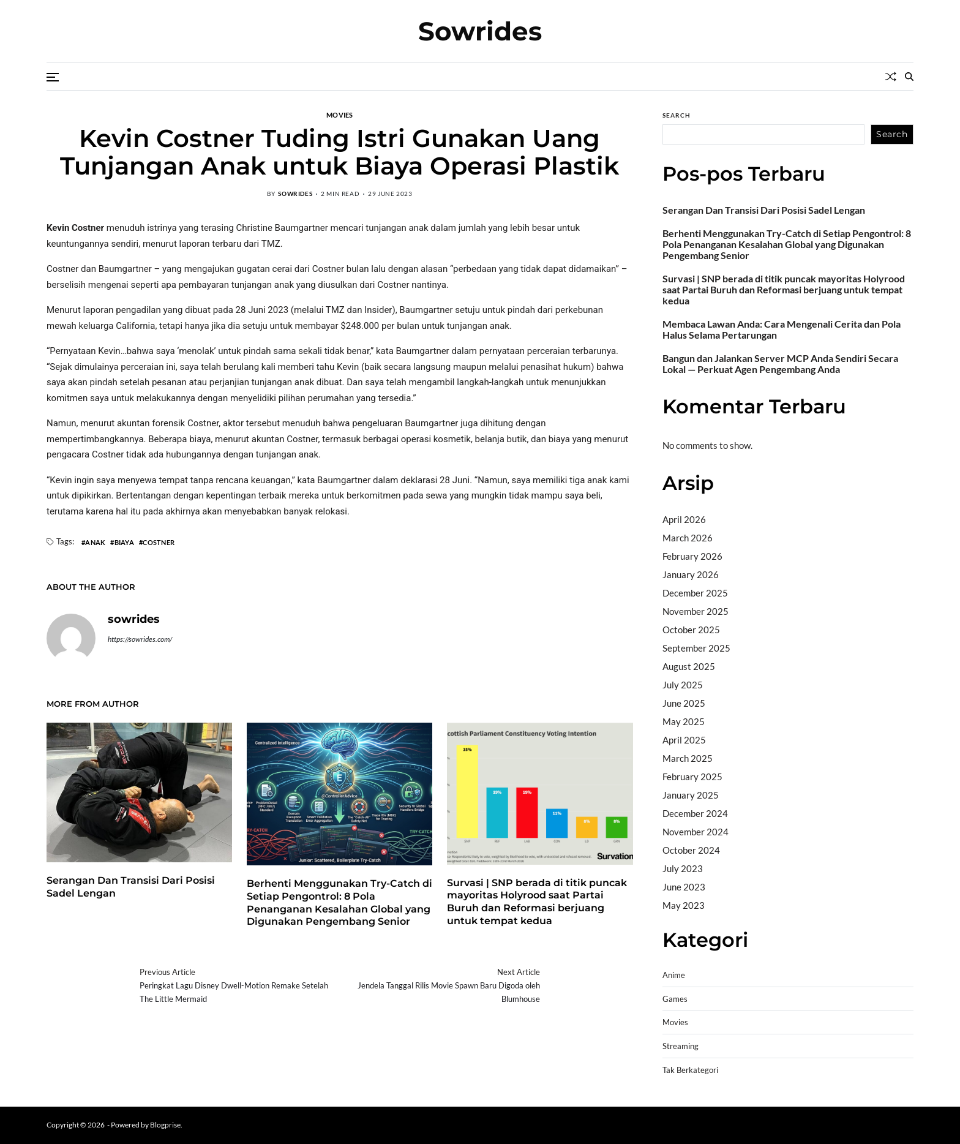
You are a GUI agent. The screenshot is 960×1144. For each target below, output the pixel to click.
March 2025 (687, 758)
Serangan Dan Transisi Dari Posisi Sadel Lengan (763, 210)
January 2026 (690, 574)
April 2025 (684, 739)
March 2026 (687, 537)
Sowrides (480, 31)
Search (676, 115)
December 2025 (695, 592)
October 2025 (691, 629)
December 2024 (695, 813)
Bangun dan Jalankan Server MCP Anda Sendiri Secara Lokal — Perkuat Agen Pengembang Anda (780, 364)
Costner (158, 542)
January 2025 (690, 794)
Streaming (680, 1046)
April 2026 (684, 519)
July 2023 (682, 868)
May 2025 (683, 721)
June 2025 (683, 703)
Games (675, 999)
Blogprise (165, 1124)
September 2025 (696, 647)
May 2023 (683, 905)
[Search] (909, 76)
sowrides (295, 193)
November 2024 (695, 831)
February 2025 (692, 776)
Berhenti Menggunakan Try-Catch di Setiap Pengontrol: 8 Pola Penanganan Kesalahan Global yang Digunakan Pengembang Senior (786, 244)
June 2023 (683, 886)
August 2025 (688, 666)
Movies (339, 114)
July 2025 (682, 684)
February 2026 (692, 556)
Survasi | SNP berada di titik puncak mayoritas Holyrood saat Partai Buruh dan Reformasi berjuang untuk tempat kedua (537, 902)
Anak (95, 542)
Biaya (124, 542)
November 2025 (695, 611)
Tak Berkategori (690, 1070)
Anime (673, 975)
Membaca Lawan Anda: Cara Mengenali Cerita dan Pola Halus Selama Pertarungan (781, 329)
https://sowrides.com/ (140, 639)
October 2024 (691, 850)
